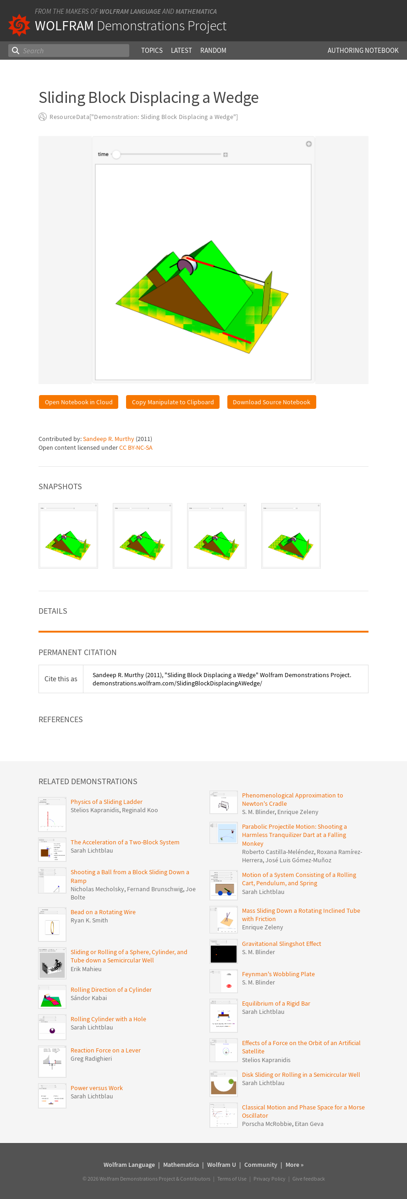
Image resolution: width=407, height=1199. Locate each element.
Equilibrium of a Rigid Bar (276, 1003)
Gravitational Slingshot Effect (281, 943)
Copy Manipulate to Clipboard (173, 402)
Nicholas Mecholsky (97, 889)
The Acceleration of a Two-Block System (125, 842)
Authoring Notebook (363, 50)
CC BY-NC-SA (136, 447)
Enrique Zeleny (298, 812)
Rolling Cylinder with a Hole (108, 1019)
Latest (181, 50)
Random (213, 50)
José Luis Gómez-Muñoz (298, 860)
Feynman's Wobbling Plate (278, 974)
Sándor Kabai (89, 998)
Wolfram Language (130, 11)
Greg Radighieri (91, 1058)
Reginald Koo (140, 810)
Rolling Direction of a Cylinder (111, 989)
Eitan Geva (309, 1124)
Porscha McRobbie (267, 1124)
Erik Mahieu (86, 969)
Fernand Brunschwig (155, 889)
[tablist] (203, 536)
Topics (152, 50)
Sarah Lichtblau (92, 850)
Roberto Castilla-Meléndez (278, 852)
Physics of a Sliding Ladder (107, 801)
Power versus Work (97, 1088)
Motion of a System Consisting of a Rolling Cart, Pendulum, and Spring (299, 879)
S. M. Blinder (258, 812)
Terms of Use (232, 1178)
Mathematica (196, 11)
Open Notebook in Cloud (79, 402)
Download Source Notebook (271, 402)
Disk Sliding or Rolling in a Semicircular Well (301, 1074)
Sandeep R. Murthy (108, 439)
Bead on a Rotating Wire (103, 912)
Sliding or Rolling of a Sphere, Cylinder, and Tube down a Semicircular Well (129, 956)
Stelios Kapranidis (95, 810)
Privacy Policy (269, 1178)
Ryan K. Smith (89, 920)
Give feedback (308, 1178)
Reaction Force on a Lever (106, 1050)
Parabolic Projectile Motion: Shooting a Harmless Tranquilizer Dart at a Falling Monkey (294, 834)
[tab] (68, 536)
